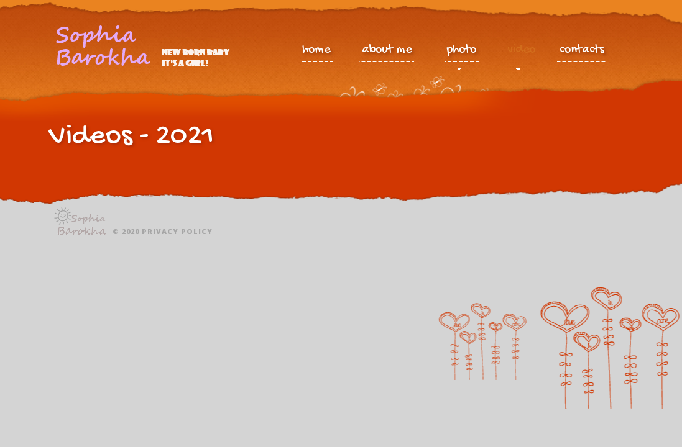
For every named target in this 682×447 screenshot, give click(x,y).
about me (387, 50)
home (316, 50)
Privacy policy (177, 231)
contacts (582, 50)
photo (461, 52)
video (521, 52)
